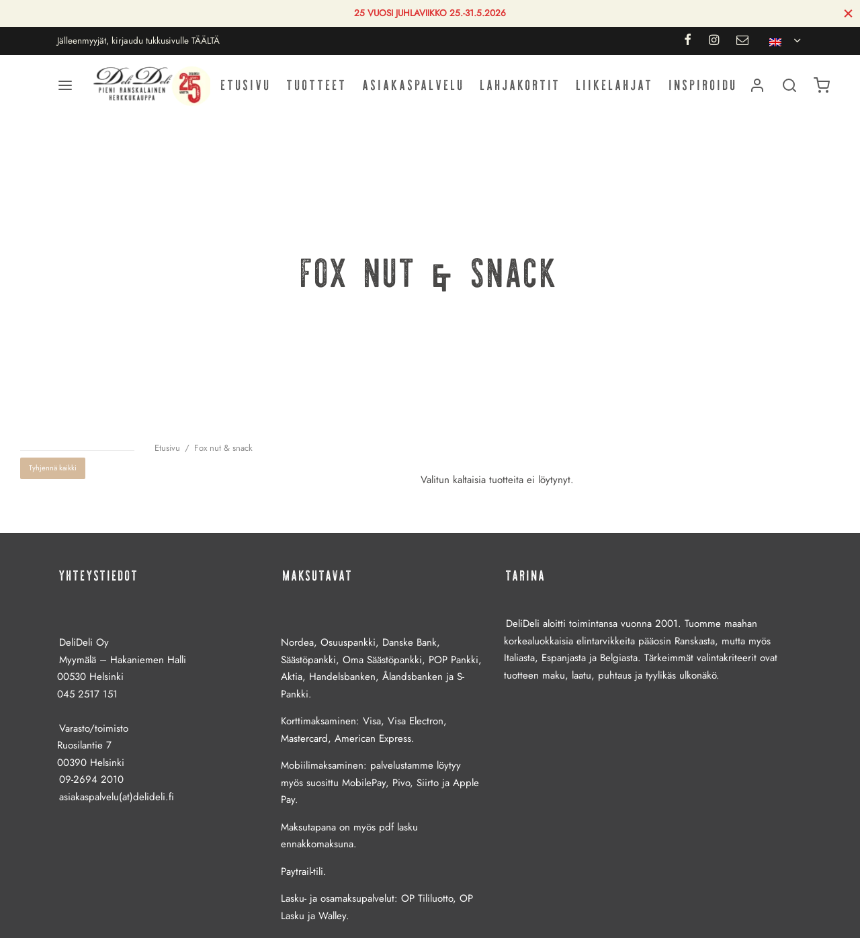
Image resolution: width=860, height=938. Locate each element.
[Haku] (789, 85)
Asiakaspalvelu (414, 85)
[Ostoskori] (822, 85)
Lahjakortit (520, 85)
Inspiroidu (703, 85)
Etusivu (246, 85)
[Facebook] (687, 41)
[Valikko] (65, 85)
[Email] (742, 41)
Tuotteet (317, 85)
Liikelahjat (615, 85)
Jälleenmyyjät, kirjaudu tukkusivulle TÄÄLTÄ (138, 40)
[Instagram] (713, 41)
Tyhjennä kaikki (53, 467)
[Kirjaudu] (757, 85)
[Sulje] (848, 13)
